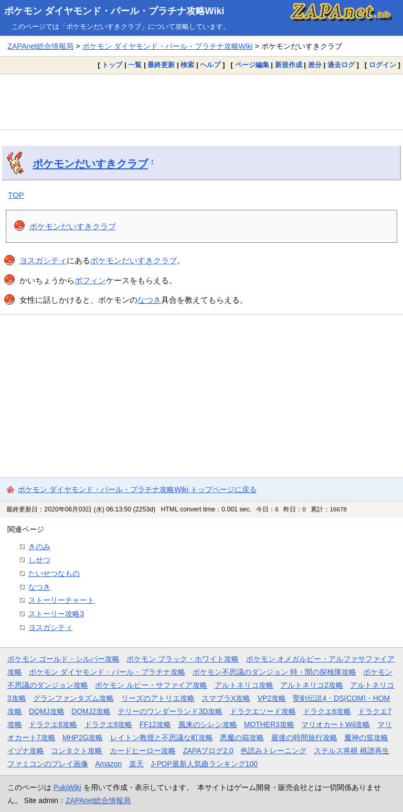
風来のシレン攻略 (207, 724)
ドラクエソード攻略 (263, 711)
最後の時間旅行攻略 (304, 737)
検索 (187, 65)
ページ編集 (252, 65)
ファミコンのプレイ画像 (47, 764)
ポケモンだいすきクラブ (90, 163)
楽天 (136, 764)
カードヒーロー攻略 (143, 750)
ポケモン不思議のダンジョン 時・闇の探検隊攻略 (274, 672)
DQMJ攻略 (46, 711)
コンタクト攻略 (76, 750)
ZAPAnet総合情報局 (40, 46)
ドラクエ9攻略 (108, 724)
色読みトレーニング (273, 750)
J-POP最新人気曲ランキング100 (204, 764)
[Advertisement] (201, 101)
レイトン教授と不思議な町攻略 (161, 737)
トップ (112, 65)
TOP (16, 194)
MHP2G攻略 (82, 737)
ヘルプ (210, 65)
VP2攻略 (272, 698)
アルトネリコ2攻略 (311, 685)
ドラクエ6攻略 (327, 711)
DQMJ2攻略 (91, 711)
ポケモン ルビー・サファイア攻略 (151, 685)
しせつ (39, 559)
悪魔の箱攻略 (242, 737)
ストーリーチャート (61, 600)
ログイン (382, 65)
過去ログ (341, 65)
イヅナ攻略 (25, 750)
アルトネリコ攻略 (244, 685)
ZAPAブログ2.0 (208, 750)
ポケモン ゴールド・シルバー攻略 (63, 659)
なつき (149, 299)
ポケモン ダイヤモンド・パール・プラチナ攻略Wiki (114, 11)
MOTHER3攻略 (269, 724)
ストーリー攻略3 (56, 614)
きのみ (39, 546)
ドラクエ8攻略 (53, 724)
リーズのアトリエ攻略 (158, 698)
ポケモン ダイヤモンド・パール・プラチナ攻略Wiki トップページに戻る (137, 489)
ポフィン (90, 280)
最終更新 (161, 65)
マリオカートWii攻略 (335, 724)
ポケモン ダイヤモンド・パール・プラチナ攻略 (107, 672)
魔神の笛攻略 (366, 737)
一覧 (135, 65)
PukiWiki (67, 787)
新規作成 (288, 65)
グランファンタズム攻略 (73, 698)
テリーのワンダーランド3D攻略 (170, 711)
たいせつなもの (54, 573)
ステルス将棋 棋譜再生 (351, 750)
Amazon (108, 764)
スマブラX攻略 (226, 698)
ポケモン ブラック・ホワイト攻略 (182, 659)
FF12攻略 (155, 724)
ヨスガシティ (43, 260)
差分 (315, 65)
